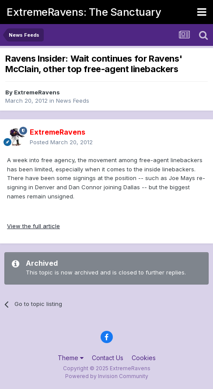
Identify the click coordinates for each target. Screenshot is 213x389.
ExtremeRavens (37, 92)
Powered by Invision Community (106, 376)
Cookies (144, 357)
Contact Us (107, 357)
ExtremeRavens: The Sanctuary (84, 12)
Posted (61, 142)
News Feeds (72, 100)
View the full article (33, 225)
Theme (71, 357)
